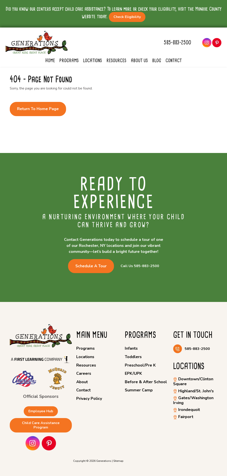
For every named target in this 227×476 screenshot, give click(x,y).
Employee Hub (40, 411)
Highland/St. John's (193, 391)
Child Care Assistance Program (41, 425)
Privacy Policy (89, 398)
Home (50, 60)
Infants (131, 348)
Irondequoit (186, 409)
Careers (83, 373)
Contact (174, 60)
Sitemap (118, 461)
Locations (92, 60)
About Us (139, 60)
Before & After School (146, 382)
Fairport (183, 416)
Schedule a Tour (91, 266)
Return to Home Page (38, 108)
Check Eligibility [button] (127, 16)
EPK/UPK (133, 373)
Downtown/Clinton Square (193, 381)
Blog (156, 60)
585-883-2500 (177, 43)
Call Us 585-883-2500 (140, 266)
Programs (69, 60)
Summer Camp (139, 390)
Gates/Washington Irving (193, 400)
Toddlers (133, 356)
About (82, 382)
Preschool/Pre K (140, 365)
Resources (116, 60)
